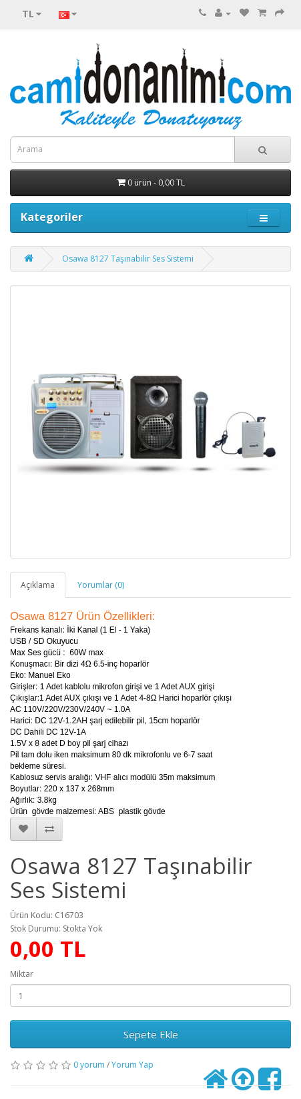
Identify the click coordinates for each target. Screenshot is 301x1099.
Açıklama (38, 585)
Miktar (21, 974)
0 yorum (89, 1064)
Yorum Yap (132, 1064)
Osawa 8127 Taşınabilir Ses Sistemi (128, 258)
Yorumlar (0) (100, 585)
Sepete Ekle (150, 1034)
